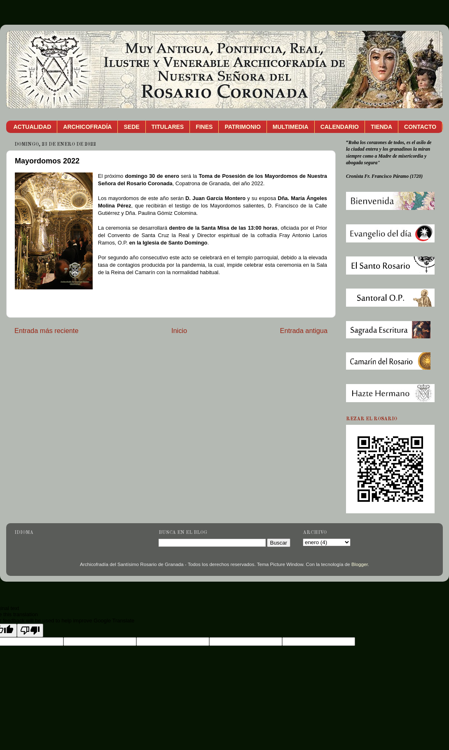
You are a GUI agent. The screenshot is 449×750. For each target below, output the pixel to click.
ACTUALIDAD (32, 126)
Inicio (179, 330)
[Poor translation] (30, 630)
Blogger (359, 564)
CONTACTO (420, 126)
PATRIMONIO (242, 126)
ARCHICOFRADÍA (87, 126)
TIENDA (381, 126)
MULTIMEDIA (291, 126)
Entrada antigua (303, 330)
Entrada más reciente (46, 330)
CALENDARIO (339, 126)
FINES (204, 126)
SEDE (131, 126)
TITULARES (168, 126)
